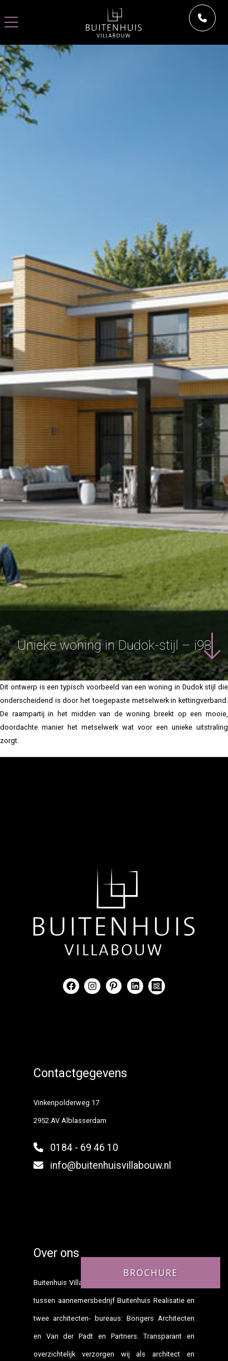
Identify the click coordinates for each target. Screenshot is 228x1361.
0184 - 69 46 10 (84, 1147)
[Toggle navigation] (11, 23)
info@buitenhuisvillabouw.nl (110, 1165)
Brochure (150, 1273)
